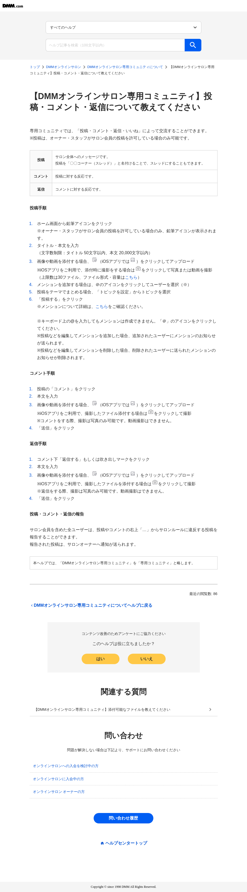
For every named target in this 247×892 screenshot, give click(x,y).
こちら (131, 277)
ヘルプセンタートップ (126, 843)
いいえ (146, 659)
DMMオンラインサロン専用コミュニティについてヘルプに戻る (91, 605)
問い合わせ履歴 (123, 818)
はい (100, 659)
